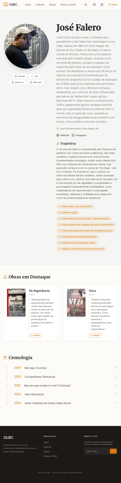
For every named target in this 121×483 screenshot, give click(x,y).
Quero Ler (18, 82)
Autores (40, 4)
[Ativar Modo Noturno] (85, 4)
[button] (30, 313)
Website (62, 135)
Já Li (34, 76)
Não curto (36, 82)
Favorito (20, 76)
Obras (52, 4)
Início (28, 4)
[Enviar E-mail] (94, 4)
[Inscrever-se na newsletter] (113, 451)
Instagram (79, 135)
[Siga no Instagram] (101, 4)
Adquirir (35, 335)
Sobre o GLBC (68, 4)
